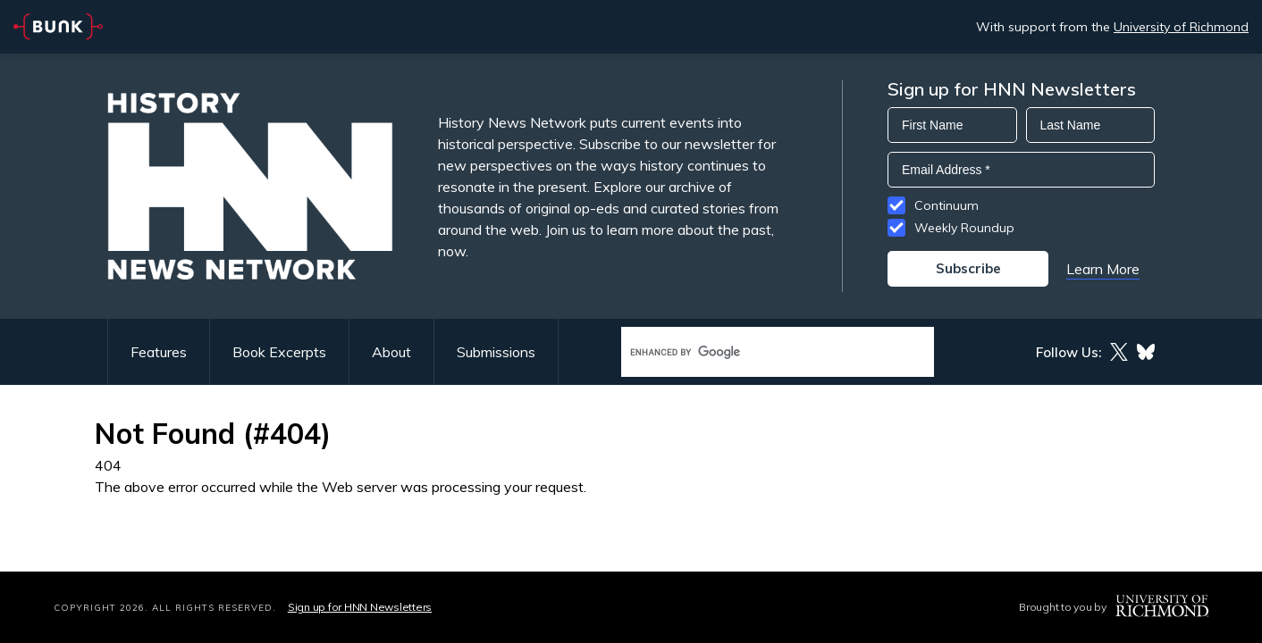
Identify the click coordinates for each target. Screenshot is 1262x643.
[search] (759, 352)
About (391, 352)
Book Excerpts (279, 352)
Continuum (946, 205)
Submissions (496, 352)
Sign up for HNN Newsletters (360, 607)
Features (158, 352)
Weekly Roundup (964, 228)
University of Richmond (1181, 27)
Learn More (1103, 269)
